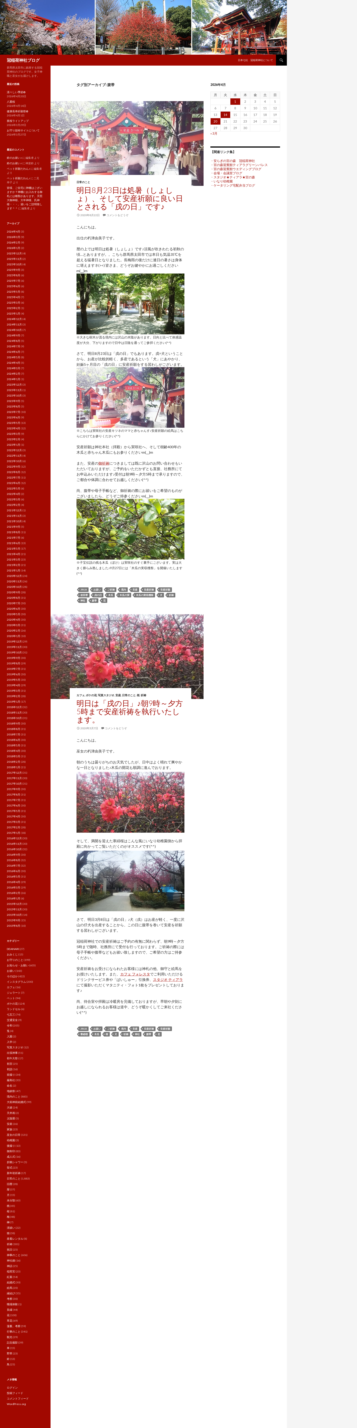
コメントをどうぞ (117, 215)
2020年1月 (13, 636)
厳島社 (11, 1080)
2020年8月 (13, 597)
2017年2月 (13, 827)
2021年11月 (14, 515)
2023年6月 (13, 417)
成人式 (11, 1156)
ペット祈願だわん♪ (18, 168)
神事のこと (13, 1255)
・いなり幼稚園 (221, 181)
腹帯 (94, 600)
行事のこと (13, 1331)
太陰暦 (11, 1118)
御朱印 (11, 1151)
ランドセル (13, 1009)
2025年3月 (13, 302)
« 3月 (213, 133)
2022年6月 (13, 483)
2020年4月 (13, 619)
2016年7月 (13, 865)
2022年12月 (14, 450)
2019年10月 (14, 652)
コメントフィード (18, 1398)
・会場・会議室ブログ (226, 173)
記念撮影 (12, 1342)
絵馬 (9, 1288)
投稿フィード (15, 1393)
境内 (123, 589)
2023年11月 (14, 390)
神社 (82, 600)
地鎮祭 (11, 1091)
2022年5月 (13, 488)
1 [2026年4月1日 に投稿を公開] (235, 101)
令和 (9, 1025)
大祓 (9, 1107)
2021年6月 (13, 543)
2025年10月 (14, 264)
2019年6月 (13, 674)
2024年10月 (14, 330)
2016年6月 (13, 871)
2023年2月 (13, 439)
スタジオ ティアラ (168, 979)
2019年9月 (13, 658)
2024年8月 (13, 341)
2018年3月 (13, 756)
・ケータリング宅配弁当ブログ (232, 185)
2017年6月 (13, 805)
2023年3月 (13, 433)
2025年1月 (13, 313)
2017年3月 (13, 822)
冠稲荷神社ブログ (23, 60)
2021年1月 (13, 570)
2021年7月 (13, 537)
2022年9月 (13, 466)
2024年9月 (13, 335)
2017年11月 (14, 778)
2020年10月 (14, 587)
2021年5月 (13, 548)
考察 (9, 1298)
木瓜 (110, 595)
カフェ (80, 695)
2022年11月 (14, 455)
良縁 (9, 1309)
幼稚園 (11, 1140)
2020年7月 (13, 603)
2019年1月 (13, 701)
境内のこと (13, 1096)
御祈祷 (103, 463)
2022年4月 (13, 494)
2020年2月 (13, 630)
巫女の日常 (13, 1134)
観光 (9, 1337)
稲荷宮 (11, 1271)
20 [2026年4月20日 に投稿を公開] (215, 121)
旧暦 (9, 1184)
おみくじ (12, 954)
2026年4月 (13, 231)
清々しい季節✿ (16, 92)
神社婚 (11, 1260)
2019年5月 (13, 679)
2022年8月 (13, 472)
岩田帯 (84, 595)
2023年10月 (14, 395)
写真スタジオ (106, 695)
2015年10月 (14, 914)
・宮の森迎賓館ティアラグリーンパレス (239, 165)
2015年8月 (13, 925)
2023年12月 (14, 384)
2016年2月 (13, 893)
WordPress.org (16, 1404)
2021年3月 (13, 559)
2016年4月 (13, 882)
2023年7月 (13, 412)
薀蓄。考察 (13, 1326)
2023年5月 (13, 423)
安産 (135, 589)
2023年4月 (13, 428)
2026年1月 (13, 248)
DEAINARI (13, 949)
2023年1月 (13, 444)
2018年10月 (14, 718)
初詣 (9, 1069)
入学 (9, 1042)
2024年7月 (13, 346)
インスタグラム (16, 981)
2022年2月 (13, 505)
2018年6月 (13, 740)
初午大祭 (12, 1058)
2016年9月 (13, 854)
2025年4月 (13, 297)
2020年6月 (13, 608)
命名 (9, 1085)
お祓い (97, 589)
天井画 (11, 1113)
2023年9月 (13, 401)
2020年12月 (14, 576)
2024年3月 (13, 368)
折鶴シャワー (15, 1162)
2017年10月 (14, 783)
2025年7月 (13, 280)
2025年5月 (13, 291)
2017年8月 (13, 794)
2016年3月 (13, 887)
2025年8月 (13, 275)
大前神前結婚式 (16, 1102)
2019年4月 (13, 685)
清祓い (11, 1227)
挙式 (9, 1167)
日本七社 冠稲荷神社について (255, 60)
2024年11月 (14, 324)
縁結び (11, 1293)
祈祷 (171, 595)
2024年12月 (14, 319)
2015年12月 (14, 904)
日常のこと (83, 182)
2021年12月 (14, 510)
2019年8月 (13, 663)
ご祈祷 (111, 589)
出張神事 (12, 1052)
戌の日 (98, 595)
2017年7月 (13, 800)
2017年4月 (13, 816)
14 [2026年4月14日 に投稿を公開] (225, 115)
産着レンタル (15, 1238)
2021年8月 (13, 532)
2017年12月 (14, 772)
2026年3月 (13, 237)
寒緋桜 (84, 1034)
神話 (9, 1266)
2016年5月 (13, 876)
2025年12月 (14, 253)
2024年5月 (13, 357)
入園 (9, 1036)
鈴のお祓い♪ (14, 157)
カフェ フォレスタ (135, 974)
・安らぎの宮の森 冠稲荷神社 (232, 161)
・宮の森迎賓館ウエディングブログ (235, 169)
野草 (9, 1353)
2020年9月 (13, 592)
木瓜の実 (125, 595)
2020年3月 (13, 625)
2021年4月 (13, 554)
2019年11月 (14, 647)
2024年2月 (13, 373)
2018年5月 (13, 745)
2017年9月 (13, 789)
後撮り (11, 1145)
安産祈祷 (149, 589)
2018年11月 (14, 712)
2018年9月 (13, 723)
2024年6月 (13, 351)
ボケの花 (91, 695)
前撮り (11, 1074)
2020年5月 (13, 614)
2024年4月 (13, 362)
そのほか (12, 976)
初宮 (9, 1063)
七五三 (11, 1014)
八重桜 (11, 101)
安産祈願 (165, 589)
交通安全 (12, 1020)
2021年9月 (13, 526)
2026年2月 (13, 242)
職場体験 (12, 1304)
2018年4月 (13, 750)
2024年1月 (13, 379)
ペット (11, 998)
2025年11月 (14, 259)
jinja (83, 589)
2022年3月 (13, 499)
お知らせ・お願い (18, 965)
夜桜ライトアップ (18, 121)
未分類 (11, 1200)
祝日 (9, 1249)
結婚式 (11, 1282)
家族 (9, 1129)
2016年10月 (14, 849)
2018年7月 (13, 734)
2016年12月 (14, 838)
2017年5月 (13, 811)
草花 (9, 1320)
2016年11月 (14, 843)
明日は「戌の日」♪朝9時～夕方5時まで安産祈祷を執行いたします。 (129, 711)
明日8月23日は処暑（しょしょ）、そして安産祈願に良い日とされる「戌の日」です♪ (129, 198)
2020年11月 (14, 581)
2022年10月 (14, 461)
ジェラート (13, 992)
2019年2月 (13, 696)
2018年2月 (13, 761)
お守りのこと (15, 960)
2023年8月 (13, 406)
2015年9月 (13, 920)
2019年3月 (13, 690)
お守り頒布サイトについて (23, 130)
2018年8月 (13, 729)
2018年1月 (13, 767)
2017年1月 (13, 832)
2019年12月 (14, 641)
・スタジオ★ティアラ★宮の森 (232, 177)
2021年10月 (14, 521)
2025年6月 (13, 286)
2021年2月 (13, 565)
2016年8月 (13, 860)
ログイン (12, 1387)
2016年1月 (13, 898)
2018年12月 (14, 707)
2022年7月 (13, 477)
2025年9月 (13, 269)
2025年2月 (13, 308)
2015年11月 (14, 909)
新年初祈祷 (13, 1173)
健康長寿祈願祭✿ (17, 111)
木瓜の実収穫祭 (144, 595)
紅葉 (9, 1277)
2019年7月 (13, 668)
